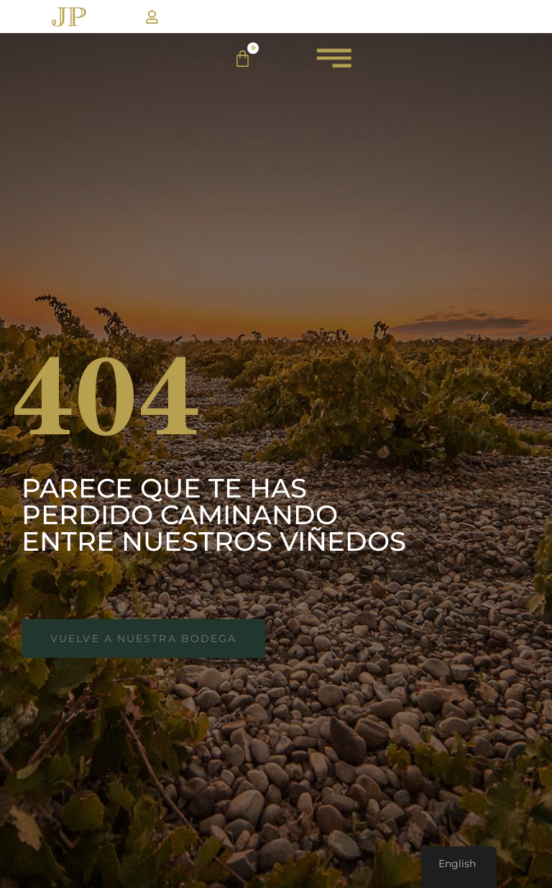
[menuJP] (333, 64)
